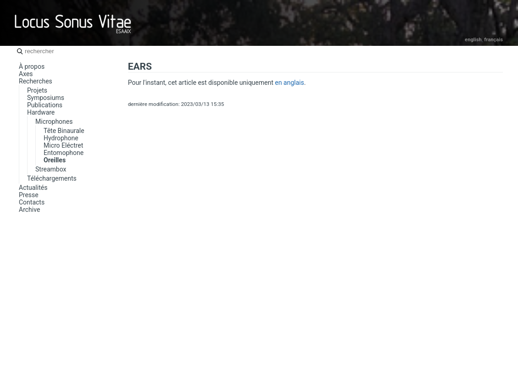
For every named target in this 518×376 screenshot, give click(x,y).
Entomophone (64, 152)
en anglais (289, 82)
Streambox (50, 169)
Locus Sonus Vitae (73, 23)
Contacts (32, 202)
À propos (32, 66)
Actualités (33, 187)
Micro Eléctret (63, 145)
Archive (29, 209)
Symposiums (45, 97)
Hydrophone (61, 138)
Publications (44, 105)
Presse (29, 195)
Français (493, 40)
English (473, 40)
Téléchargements (52, 178)
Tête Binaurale (64, 130)
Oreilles (55, 160)
